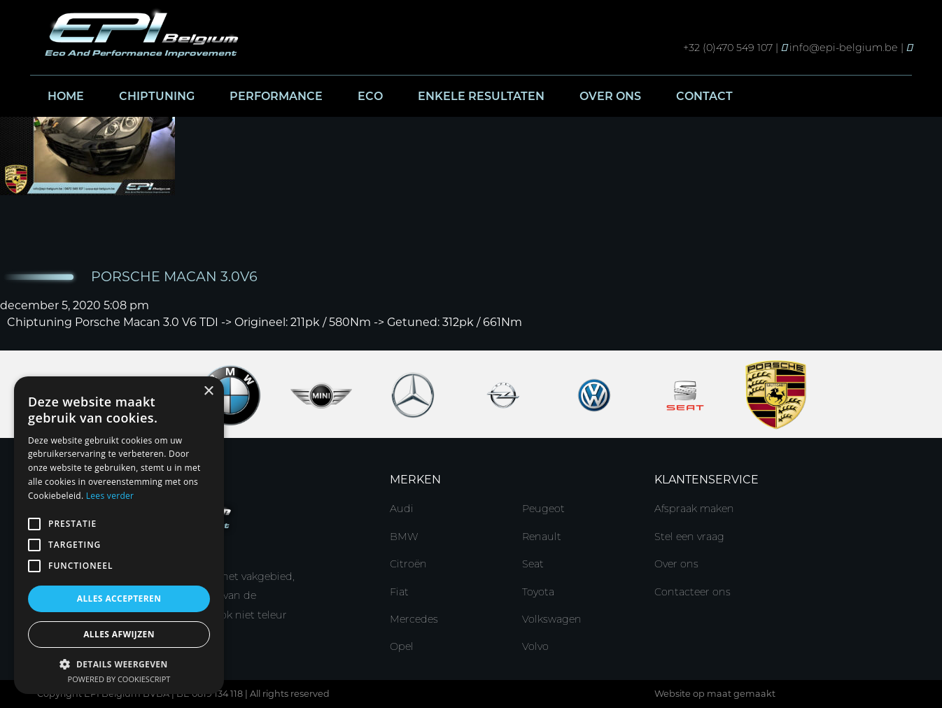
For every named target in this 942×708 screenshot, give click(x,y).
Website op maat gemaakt (714, 693)
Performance (276, 96)
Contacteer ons (692, 592)
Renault (541, 536)
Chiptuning (157, 96)
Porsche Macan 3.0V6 (174, 276)
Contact (704, 96)
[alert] (119, 535)
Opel (402, 646)
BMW (404, 536)
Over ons (610, 96)
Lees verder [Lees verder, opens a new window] (110, 496)
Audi (402, 508)
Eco (370, 96)
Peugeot (543, 508)
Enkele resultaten (481, 96)
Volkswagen (552, 619)
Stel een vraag (689, 536)
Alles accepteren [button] (119, 598)
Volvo (535, 646)
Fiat (399, 592)
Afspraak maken (694, 508)
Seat (533, 564)
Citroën (408, 564)
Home (66, 96)
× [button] (208, 391)
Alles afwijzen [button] (119, 634)
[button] (119, 663)
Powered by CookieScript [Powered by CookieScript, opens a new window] (119, 679)
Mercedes (414, 619)
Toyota (538, 592)
